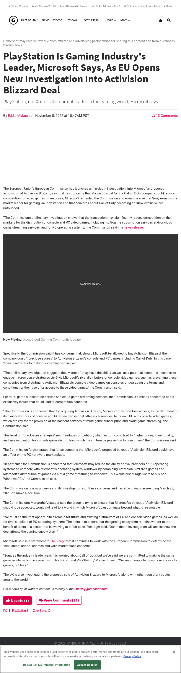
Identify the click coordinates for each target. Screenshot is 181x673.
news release (133, 227)
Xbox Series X (41, 610)
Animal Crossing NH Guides (73, 6)
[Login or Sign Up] (160, 20)
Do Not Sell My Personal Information (46, 664)
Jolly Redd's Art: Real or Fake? (105, 6)
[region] (90, 659)
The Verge (57, 541)
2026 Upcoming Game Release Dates (142, 6)
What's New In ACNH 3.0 (44, 6)
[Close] (174, 652)
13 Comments (165, 116)
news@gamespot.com (92, 589)
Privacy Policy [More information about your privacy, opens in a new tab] (132, 656)
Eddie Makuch (19, 116)
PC (5, 610)
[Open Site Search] (169, 20)
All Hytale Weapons (18, 6)
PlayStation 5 (20, 610)
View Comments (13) (59, 600)
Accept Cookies (87, 664)
